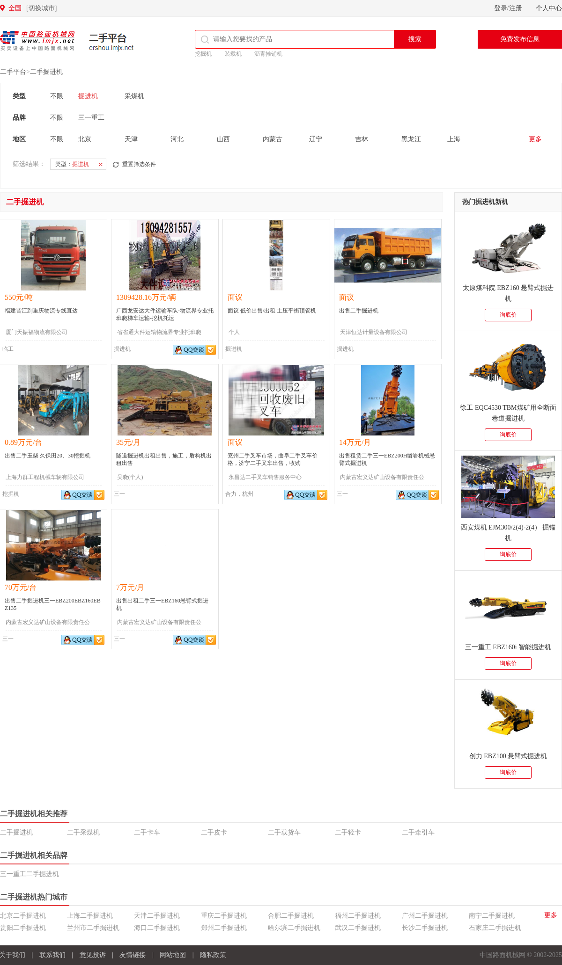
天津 (131, 139)
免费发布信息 (520, 39)
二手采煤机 (83, 832)
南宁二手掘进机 (492, 915)
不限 (56, 96)
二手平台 (111, 42)
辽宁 (315, 139)
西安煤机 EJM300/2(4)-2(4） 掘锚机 (508, 533)
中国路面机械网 (37, 41)
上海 (453, 139)
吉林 (361, 139)
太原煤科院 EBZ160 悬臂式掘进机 (508, 293)
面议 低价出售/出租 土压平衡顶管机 (272, 310)
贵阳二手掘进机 (23, 927)
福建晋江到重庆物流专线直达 (41, 310)
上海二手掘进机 (90, 915)
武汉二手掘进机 (358, 927)
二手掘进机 (46, 71)
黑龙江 (411, 139)
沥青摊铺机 (268, 54)
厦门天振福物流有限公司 (36, 332)
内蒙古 (272, 139)
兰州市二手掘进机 (93, 927)
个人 (234, 332)
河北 (177, 139)
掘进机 (88, 96)
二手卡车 (147, 832)
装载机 (233, 54)
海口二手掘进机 (157, 927)
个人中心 (549, 8)
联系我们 (52, 954)
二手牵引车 (418, 832)
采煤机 (134, 96)
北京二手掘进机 (23, 915)
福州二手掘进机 (358, 915)
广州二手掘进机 (425, 915)
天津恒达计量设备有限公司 (373, 332)
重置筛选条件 (139, 164)
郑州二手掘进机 (224, 927)
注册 (515, 8)
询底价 (508, 315)
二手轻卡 (348, 832)
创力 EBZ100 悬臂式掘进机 (508, 756)
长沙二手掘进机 (425, 927)
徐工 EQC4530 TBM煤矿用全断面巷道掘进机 (508, 413)
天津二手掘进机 (157, 915)
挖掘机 (203, 54)
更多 (535, 139)
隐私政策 (213, 954)
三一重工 (91, 117)
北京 (84, 139)
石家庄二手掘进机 (495, 927)
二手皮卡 (214, 832)
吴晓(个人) (130, 477)
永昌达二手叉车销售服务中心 (265, 477)
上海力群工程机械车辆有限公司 (45, 477)
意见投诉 (93, 954)
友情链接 (132, 954)
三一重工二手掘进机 (29, 874)
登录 (500, 8)
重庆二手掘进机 (224, 915)
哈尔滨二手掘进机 (294, 927)
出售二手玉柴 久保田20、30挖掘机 (47, 455)
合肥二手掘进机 (291, 915)
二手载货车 (284, 832)
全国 (32, 8)
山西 (223, 139)
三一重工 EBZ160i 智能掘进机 (508, 647)
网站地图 (173, 954)
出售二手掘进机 (358, 310)
